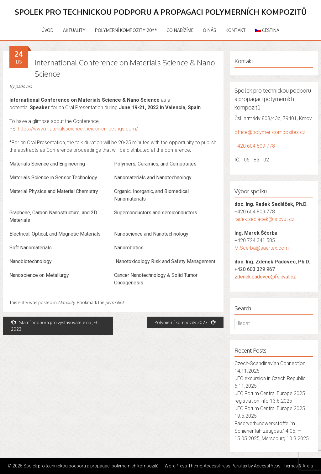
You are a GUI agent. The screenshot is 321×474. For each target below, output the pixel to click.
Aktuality (74, 30)
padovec (23, 86)
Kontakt (236, 30)
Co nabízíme (179, 30)
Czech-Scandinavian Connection (269, 363)
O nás (209, 30)
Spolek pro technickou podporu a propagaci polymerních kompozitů (161, 12)
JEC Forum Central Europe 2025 (269, 408)
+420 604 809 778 (254, 146)
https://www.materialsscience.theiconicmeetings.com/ (78, 129)
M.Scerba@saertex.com (261, 248)
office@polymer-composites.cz (269, 132)
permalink (114, 302)
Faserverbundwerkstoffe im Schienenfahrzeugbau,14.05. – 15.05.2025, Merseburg (267, 430)
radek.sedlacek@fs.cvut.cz (264, 219)
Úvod (48, 30)
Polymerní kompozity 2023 (185, 322)
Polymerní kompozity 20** (126, 30)
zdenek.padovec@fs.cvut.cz (265, 277)
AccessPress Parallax (225, 465)
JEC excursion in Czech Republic (270, 378)
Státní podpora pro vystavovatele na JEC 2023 (55, 326)
